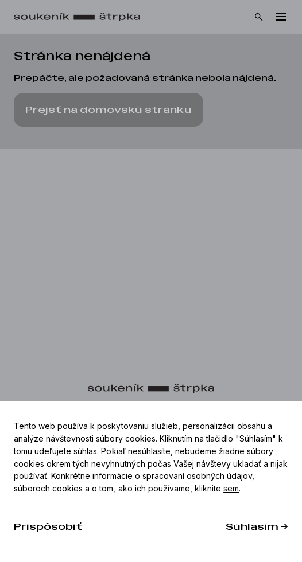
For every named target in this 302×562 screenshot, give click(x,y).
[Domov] (83, 17)
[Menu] (281, 17)
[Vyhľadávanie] (259, 17)
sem (231, 488)
